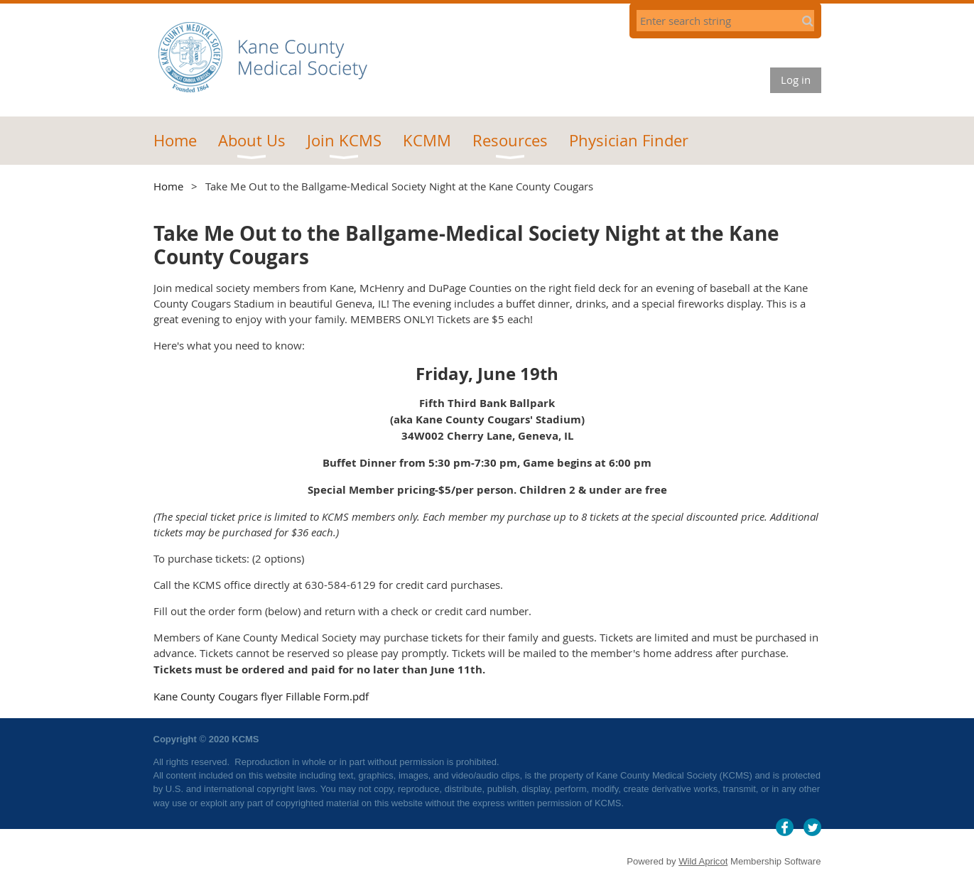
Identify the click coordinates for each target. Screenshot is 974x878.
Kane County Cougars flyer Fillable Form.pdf (261, 696)
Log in (796, 79)
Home (168, 186)
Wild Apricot (702, 861)
